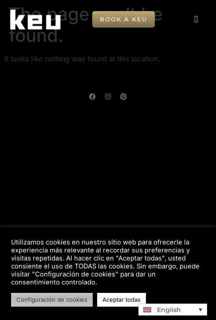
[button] (196, 19)
